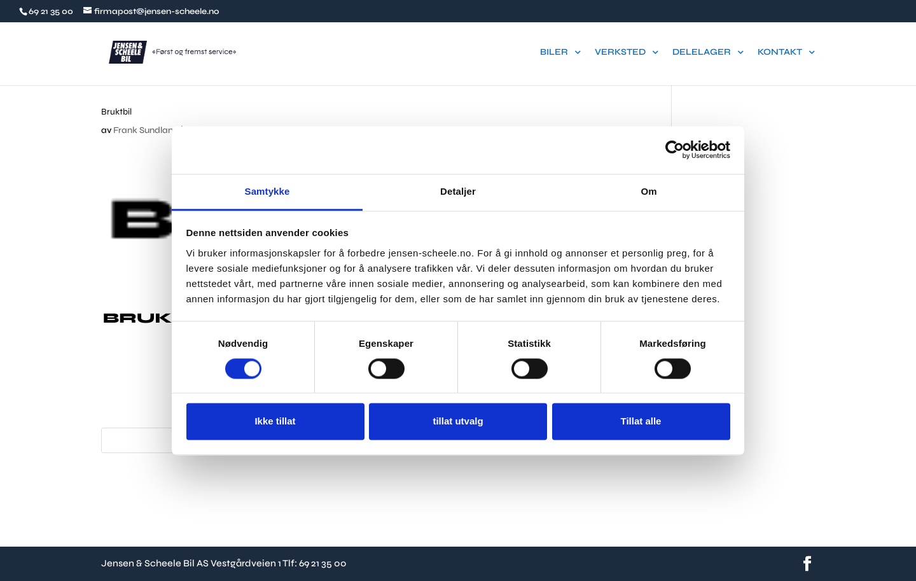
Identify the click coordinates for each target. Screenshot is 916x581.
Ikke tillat (274, 421)
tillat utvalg (458, 421)
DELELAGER (701, 52)
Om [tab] (648, 191)
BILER (554, 52)
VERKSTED (620, 52)
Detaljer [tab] (458, 191)
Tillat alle (641, 421)
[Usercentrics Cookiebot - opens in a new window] (674, 149)
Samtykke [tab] (267, 191)
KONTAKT (780, 52)
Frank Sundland (146, 130)
